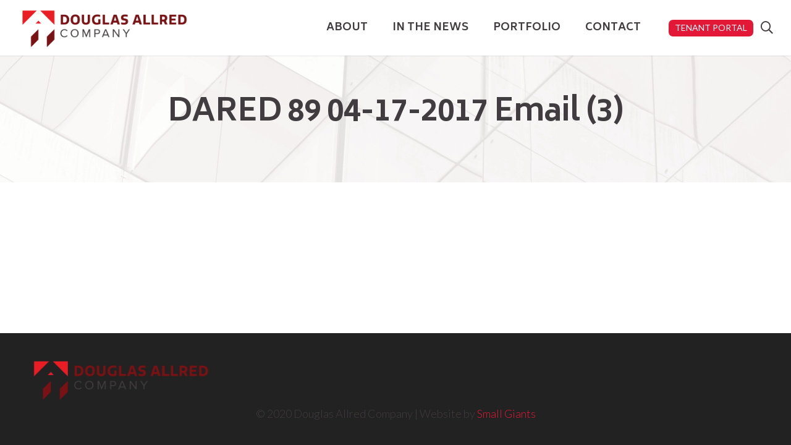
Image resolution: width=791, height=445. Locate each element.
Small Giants (506, 413)
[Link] (104, 28)
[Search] (766, 27)
